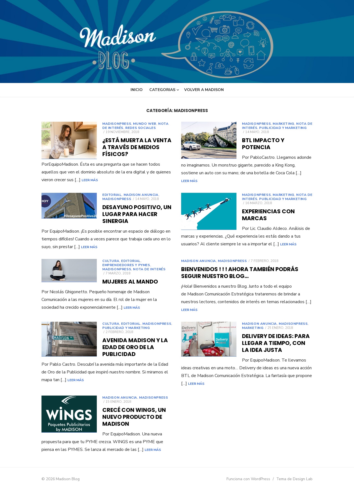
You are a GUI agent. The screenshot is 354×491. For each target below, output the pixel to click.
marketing (283, 123)
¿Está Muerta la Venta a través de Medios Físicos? (136, 147)
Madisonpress (116, 123)
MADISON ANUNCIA (141, 195)
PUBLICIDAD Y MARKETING (282, 128)
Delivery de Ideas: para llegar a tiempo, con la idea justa (276, 343)
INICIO (137, 89)
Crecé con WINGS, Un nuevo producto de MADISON (134, 417)
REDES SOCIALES (140, 128)
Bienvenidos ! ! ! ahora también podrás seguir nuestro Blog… (239, 272)
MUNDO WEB (144, 123)
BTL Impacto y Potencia (263, 143)
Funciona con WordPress (248, 479)
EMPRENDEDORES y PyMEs (126, 265)
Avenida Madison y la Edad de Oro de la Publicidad (135, 347)
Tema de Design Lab (294, 479)
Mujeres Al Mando (130, 281)
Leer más (146, 180)
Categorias (162, 89)
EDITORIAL (111, 195)
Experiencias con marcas (268, 214)
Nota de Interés (149, 269)
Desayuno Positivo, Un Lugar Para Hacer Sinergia (136, 214)
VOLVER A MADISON (204, 89)
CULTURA (110, 261)
